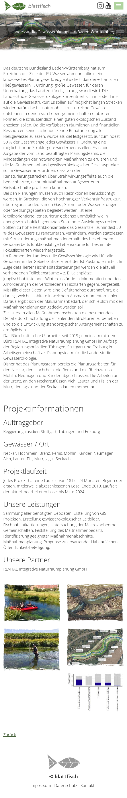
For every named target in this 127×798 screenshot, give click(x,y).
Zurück (9, 734)
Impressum (41, 785)
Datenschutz (65, 785)
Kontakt (87, 785)
